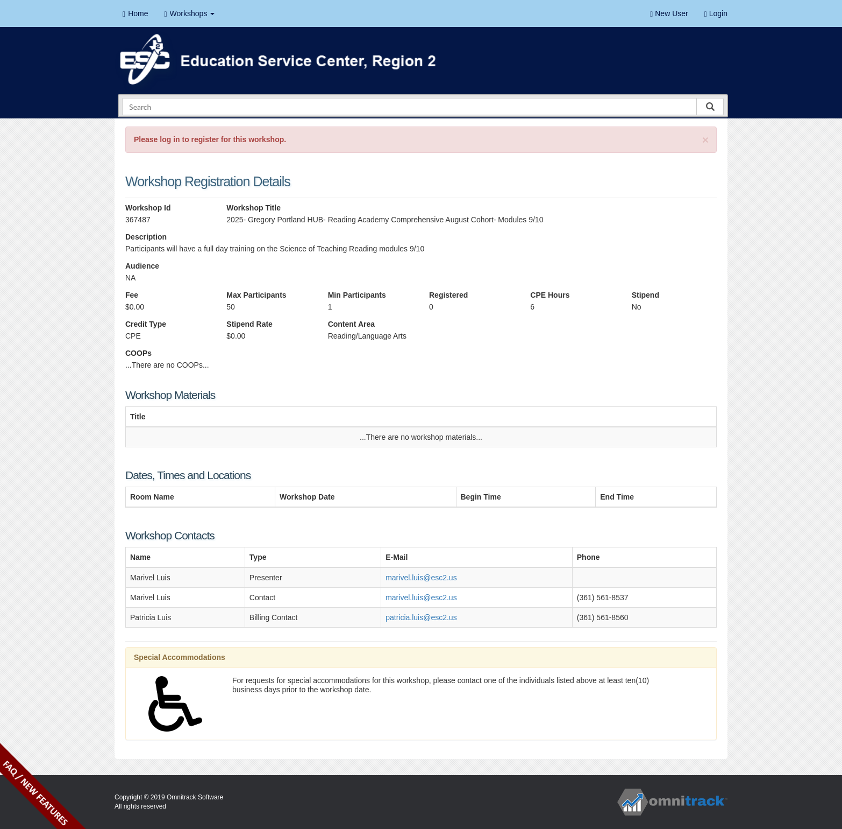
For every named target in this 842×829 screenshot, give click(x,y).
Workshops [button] (189, 13)
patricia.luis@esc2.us (421, 617)
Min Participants (357, 295)
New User (669, 13)
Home (135, 13)
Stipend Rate (249, 324)
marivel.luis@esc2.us (421, 577)
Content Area (351, 324)
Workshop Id (148, 207)
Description (146, 237)
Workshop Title (253, 207)
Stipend (645, 295)
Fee (131, 295)
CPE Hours (549, 295)
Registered (448, 295)
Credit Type (145, 324)
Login (715, 13)
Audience (142, 266)
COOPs (138, 353)
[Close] (705, 139)
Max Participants (256, 295)
